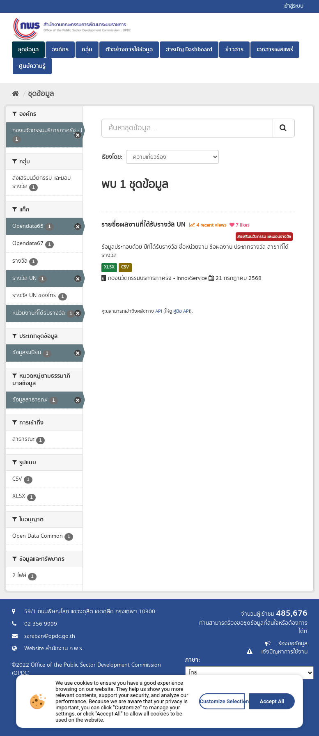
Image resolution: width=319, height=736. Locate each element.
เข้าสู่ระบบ (293, 6)
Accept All (229, 722)
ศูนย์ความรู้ (32, 66)
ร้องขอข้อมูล (293, 644)
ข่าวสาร (234, 49)
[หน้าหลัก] (15, 94)
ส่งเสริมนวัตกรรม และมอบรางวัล (264, 237)
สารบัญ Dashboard (189, 49)
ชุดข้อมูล (28, 49)
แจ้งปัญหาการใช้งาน (284, 652)
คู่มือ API (181, 311)
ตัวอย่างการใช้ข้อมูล (129, 49)
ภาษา (191, 660)
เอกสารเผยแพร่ (275, 49)
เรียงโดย (111, 157)
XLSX (109, 267)
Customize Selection (196, 722)
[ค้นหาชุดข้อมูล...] (187, 128)
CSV (125, 267)
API (158, 311)
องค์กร (60, 49)
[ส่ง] (284, 128)
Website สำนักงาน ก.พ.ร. (53, 648)
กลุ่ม (87, 49)
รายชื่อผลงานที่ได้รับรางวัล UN (143, 224)
